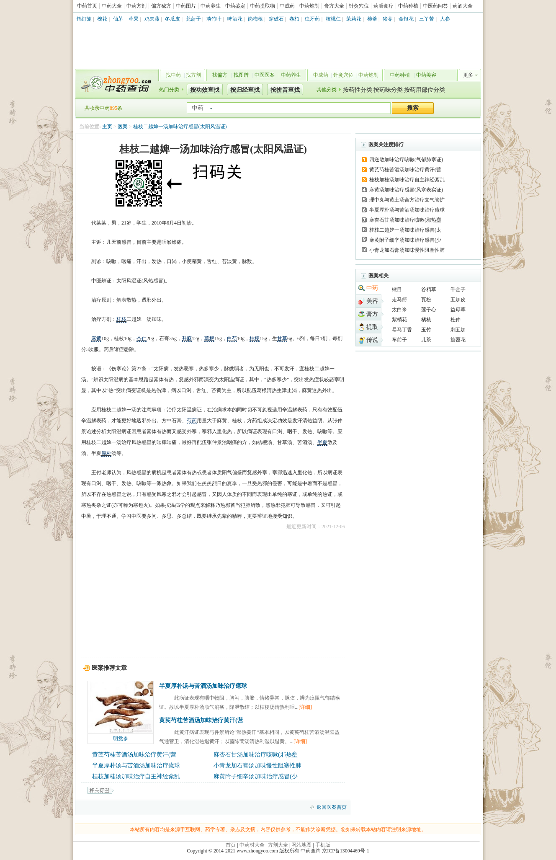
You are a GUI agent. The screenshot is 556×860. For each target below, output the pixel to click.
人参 (445, 19)
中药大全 (112, 6)
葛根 (209, 338)
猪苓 (388, 19)
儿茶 (426, 340)
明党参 (120, 738)
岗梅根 (255, 19)
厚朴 (106, 453)
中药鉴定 (235, 6)
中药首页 (87, 6)
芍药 (192, 421)
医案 (123, 126)
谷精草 (428, 289)
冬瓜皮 (172, 19)
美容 (372, 301)
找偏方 (219, 75)
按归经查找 (245, 90)
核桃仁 (333, 19)
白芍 (232, 338)
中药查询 (115, 83)
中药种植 (408, 6)
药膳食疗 (383, 6)
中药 (372, 288)
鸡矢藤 (152, 19)
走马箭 (399, 299)
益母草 (458, 309)
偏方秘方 (161, 6)
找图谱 (241, 75)
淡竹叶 (213, 19)
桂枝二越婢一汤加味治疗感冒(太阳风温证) (180, 126)
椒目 (397, 289)
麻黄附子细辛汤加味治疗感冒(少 (256, 776)
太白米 (399, 309)
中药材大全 (252, 845)
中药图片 (186, 6)
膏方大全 (334, 6)
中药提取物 (262, 6)
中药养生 (211, 6)
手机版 (322, 845)
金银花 (406, 19)
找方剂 (193, 75)
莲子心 (428, 309)
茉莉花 (353, 19)
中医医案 (265, 75)
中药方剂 (136, 6)
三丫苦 (426, 19)
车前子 (399, 340)
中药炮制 (309, 6)
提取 (372, 327)
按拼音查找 (285, 90)
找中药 (173, 75)
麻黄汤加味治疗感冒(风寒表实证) (406, 190)
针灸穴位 (359, 6)
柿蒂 (372, 19)
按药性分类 (357, 90)
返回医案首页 (332, 807)
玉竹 (426, 330)
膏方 (372, 314)
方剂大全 (278, 845)
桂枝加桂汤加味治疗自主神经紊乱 (136, 776)
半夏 (322, 442)
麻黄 (96, 338)
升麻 (187, 338)
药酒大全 (463, 6)
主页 (107, 126)
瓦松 (426, 299)
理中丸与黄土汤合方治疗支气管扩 (407, 200)
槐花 (102, 19)
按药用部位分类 (424, 90)
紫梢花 (399, 320)
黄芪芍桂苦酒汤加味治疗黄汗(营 (201, 720)
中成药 (287, 6)
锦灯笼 (84, 19)
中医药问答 (435, 6)
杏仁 (141, 338)
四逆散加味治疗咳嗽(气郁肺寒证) (406, 160)
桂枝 (121, 319)
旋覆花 (458, 340)
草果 (134, 19)
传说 (372, 340)
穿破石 (276, 19)
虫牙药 (312, 19)
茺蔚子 (193, 19)
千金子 (458, 289)
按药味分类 (388, 90)
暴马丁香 (402, 330)
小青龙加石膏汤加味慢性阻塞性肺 (257, 765)
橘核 (426, 320)
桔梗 (255, 338)
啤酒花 (234, 19)
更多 (468, 75)
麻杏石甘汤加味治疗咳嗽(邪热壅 (256, 755)
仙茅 (118, 19)
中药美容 (426, 75)
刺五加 (458, 330)
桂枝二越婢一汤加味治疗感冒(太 (405, 230)
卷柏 (294, 19)
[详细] (305, 707)
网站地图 (301, 845)
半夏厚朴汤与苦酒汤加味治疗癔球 (203, 686)
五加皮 (458, 299)
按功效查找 (204, 90)
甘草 (282, 338)
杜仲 (455, 320)
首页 (231, 845)
